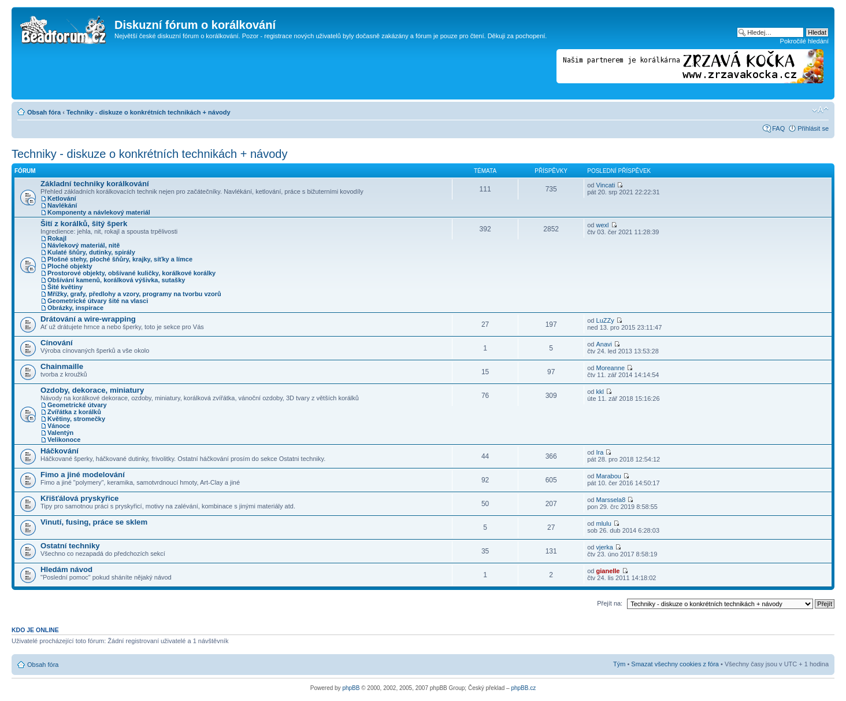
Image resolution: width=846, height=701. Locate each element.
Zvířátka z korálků (74, 411)
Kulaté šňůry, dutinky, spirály (91, 252)
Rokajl (56, 238)
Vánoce (58, 425)
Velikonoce (63, 439)
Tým (619, 664)
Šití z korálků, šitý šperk (83, 223)
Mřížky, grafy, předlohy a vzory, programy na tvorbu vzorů (134, 293)
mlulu (603, 523)
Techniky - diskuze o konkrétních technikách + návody (148, 112)
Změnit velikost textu (820, 110)
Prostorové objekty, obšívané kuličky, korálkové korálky (131, 273)
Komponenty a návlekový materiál (98, 212)
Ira (600, 452)
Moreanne (610, 367)
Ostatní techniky (70, 545)
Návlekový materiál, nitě (83, 245)
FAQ (778, 128)
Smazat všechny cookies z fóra (675, 664)
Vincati (605, 185)
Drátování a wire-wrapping (88, 319)
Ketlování (61, 198)
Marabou (608, 476)
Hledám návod (66, 569)
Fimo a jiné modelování (82, 474)
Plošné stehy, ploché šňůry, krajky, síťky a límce (119, 259)
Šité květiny (65, 286)
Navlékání (62, 205)
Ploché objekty (69, 266)
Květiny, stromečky (76, 418)
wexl (602, 225)
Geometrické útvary (77, 404)
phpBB (350, 688)
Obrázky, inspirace (75, 307)
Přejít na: (609, 603)
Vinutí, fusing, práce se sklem (93, 522)
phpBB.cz (523, 688)
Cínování (56, 342)
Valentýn (60, 432)
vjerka (604, 547)
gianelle (608, 570)
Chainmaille (61, 366)
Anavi (604, 344)
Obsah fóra (44, 112)
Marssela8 (611, 499)
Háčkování (59, 451)
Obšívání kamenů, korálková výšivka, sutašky (116, 279)
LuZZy (605, 320)
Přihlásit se (813, 128)
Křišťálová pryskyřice (79, 498)
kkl (600, 391)
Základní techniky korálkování (94, 183)
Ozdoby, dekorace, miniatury (92, 390)
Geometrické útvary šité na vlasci (97, 300)
